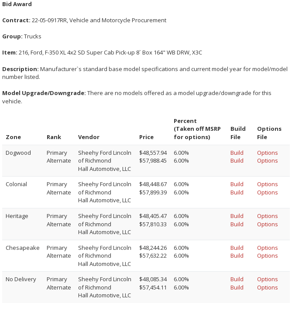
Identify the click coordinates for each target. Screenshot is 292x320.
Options (267, 153)
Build (237, 153)
